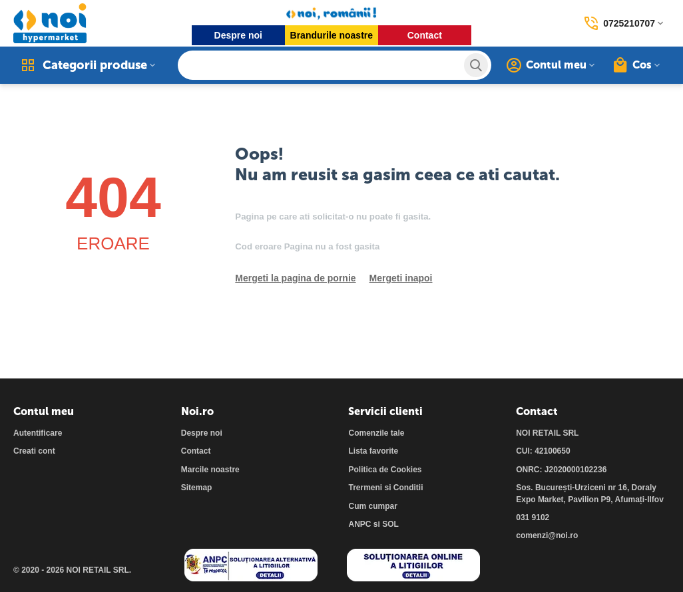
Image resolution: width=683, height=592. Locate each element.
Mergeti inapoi (401, 278)
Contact (424, 35)
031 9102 (532, 517)
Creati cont (34, 451)
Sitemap (196, 487)
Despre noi (238, 35)
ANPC (359, 524)
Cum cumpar (372, 506)
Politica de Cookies (384, 469)
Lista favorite (373, 451)
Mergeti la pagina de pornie (295, 278)
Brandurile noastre (331, 35)
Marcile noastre (210, 469)
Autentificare (37, 433)
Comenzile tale (376, 433)
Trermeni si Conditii (385, 487)
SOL (390, 524)
